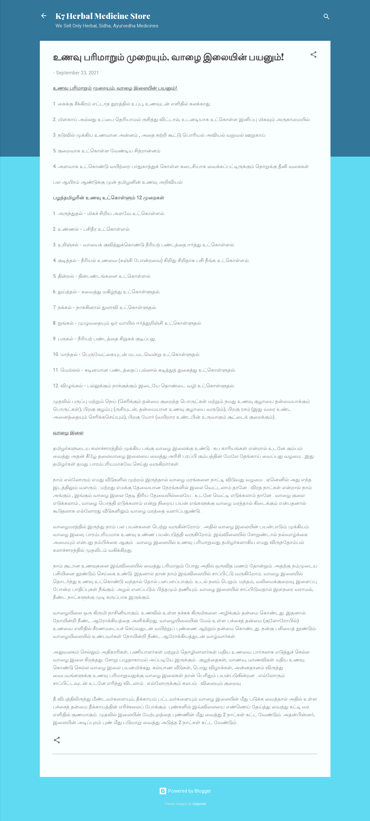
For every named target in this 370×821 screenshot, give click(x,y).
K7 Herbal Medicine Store (103, 15)
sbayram (199, 804)
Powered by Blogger (185, 791)
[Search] (326, 18)
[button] (313, 56)
